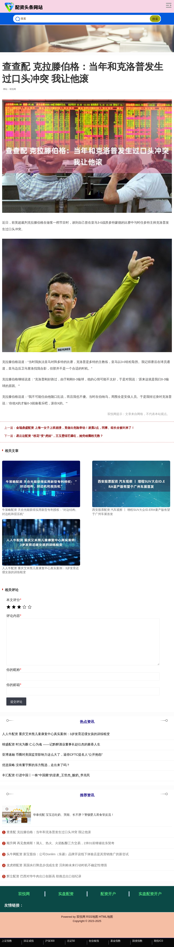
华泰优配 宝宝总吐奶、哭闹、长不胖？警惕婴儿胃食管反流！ (73, 814)
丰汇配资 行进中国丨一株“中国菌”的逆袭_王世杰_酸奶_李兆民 (46, 775)
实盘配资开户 (150, 894)
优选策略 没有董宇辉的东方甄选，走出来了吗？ (36, 765)
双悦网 (24, 894)
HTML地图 (106, 916)
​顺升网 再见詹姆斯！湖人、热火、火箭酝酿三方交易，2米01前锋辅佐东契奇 (60, 843)
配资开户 (108, 894)
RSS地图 (92, 916)
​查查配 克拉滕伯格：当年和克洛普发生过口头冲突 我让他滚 (49, 832)
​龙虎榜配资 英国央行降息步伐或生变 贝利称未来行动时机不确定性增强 (57, 865)
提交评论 (16, 701)
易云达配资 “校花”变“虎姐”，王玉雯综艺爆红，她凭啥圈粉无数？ (59, 436)
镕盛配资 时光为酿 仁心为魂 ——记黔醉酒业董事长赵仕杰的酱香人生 (51, 744)
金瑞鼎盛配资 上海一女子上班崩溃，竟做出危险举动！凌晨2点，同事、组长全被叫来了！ (75, 427)
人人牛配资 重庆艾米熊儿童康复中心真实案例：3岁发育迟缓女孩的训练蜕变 (56, 734)
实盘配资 (66, 894)
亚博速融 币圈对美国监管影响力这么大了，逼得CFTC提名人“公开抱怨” (52, 754)
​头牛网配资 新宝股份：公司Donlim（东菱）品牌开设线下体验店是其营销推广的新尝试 (68, 854)
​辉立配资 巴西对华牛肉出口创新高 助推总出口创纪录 (44, 876)
